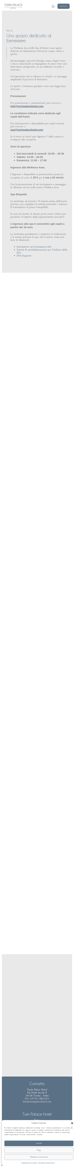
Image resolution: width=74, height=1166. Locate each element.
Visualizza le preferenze (39, 1157)
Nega (39, 1150)
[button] (72, 1123)
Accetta (39, 1143)
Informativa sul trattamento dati (34, 246)
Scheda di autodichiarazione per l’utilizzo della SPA (42, 250)
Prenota (63, 6)
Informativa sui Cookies (29, 1163)
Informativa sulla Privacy (46, 1163)
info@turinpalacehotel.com (27, 106)
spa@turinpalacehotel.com (27, 130)
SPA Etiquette (24, 255)
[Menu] (53, 6)
